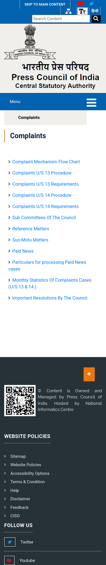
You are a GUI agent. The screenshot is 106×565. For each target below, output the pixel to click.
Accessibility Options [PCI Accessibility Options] (30, 473)
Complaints (29, 117)
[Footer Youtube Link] (25, 560)
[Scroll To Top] (89, 374)
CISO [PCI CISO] (15, 515)
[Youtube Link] (78, 4)
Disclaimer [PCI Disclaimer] (20, 498)
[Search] (96, 19)
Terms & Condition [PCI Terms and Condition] (27, 481)
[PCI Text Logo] (53, 75)
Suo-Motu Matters (30, 240)
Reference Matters (30, 228)
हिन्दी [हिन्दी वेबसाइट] (94, 11)
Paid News (23, 251)
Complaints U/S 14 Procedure (42, 195)
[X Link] (94, 4)
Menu (15, 101)
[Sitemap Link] (68, 11)
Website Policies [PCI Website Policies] (25, 464)
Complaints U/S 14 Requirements (45, 206)
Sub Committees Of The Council (44, 217)
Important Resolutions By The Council (49, 298)
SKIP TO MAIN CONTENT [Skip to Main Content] (44, 4)
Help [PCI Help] (14, 490)
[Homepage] (30, 41)
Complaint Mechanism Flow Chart (46, 161)
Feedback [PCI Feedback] (19, 507)
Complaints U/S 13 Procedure (42, 173)
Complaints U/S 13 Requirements (45, 184)
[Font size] (82, 11)
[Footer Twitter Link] (24, 542)
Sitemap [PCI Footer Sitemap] (18, 456)
